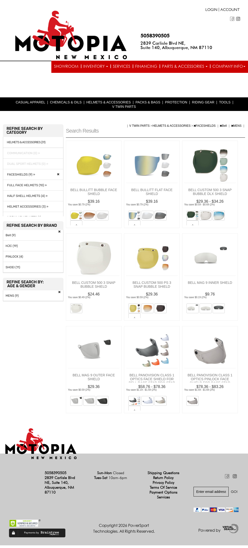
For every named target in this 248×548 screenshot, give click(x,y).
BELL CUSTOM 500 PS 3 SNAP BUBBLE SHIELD (151, 287)
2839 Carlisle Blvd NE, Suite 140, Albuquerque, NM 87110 (176, 45)
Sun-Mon (110, 475)
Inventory (95, 66)
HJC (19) (12, 248)
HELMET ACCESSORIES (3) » (27, 209)
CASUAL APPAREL (30, 105)
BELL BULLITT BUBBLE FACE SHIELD (93, 194)
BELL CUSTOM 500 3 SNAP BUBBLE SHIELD (94, 287)
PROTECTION (176, 105)
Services (121, 66)
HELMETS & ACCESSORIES (108, 105)
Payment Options (163, 495)
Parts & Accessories (185, 66)
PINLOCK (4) (14, 259)
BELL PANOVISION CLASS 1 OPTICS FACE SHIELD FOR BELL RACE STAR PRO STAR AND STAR (152, 383)
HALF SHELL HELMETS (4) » (26, 198)
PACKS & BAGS (147, 105)
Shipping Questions (163, 475)
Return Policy (163, 480)
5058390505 (155, 35)
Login (211, 10)
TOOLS (225, 105)
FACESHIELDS (205, 128)
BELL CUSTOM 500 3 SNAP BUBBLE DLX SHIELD (210, 194)
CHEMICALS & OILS (66, 105)
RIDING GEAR (203, 105)
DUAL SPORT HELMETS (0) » (27, 166)
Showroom (66, 66)
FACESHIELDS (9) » (20, 177)
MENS (236, 128)
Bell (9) (11, 238)
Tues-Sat (110, 480)
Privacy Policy (163, 485)
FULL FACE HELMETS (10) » (26, 188)
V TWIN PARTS (124, 109)
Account (230, 10)
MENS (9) (12, 298)
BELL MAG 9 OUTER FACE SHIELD (94, 380)
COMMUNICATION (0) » (23, 156)
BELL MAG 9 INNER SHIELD (210, 285)
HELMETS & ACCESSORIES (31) (26, 145)
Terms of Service (163, 490)
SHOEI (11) (13, 270)
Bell (223, 128)
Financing (146, 66)
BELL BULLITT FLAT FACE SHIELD (152, 194)
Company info (228, 66)
